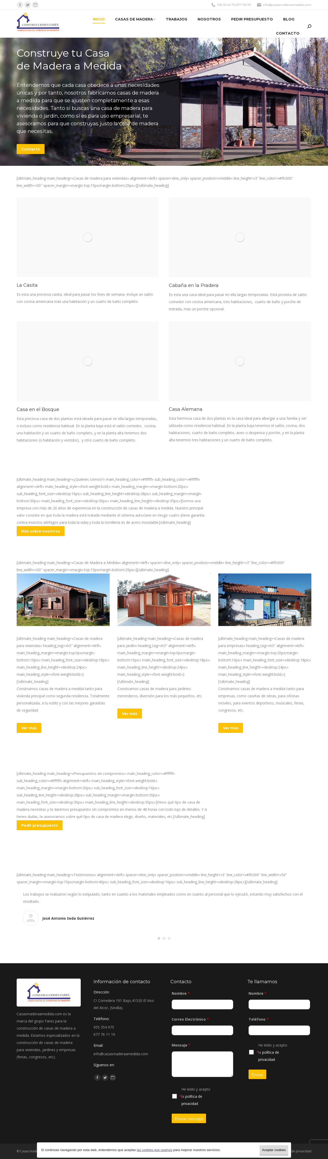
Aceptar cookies (274, 1150)
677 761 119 (243, 5)
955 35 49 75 (226, 5)
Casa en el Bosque (38, 409)
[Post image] (88, 237)
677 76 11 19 (104, 1034)
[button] (159, 938)
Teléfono (259, 1019)
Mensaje (181, 1045)
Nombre (181, 993)
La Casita (27, 285)
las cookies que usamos (154, 1150)
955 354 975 (104, 1027)
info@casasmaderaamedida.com (287, 5)
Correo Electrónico (190, 1019)
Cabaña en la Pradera (194, 285)
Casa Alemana (185, 409)
